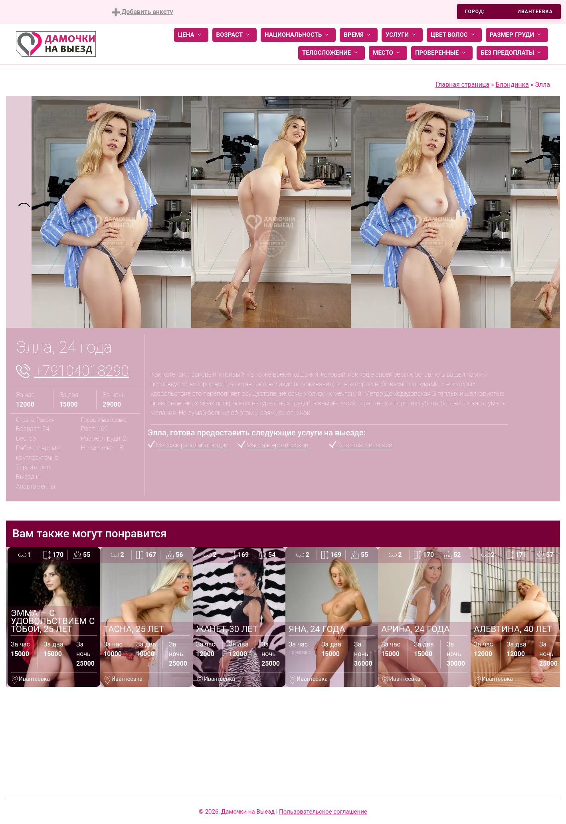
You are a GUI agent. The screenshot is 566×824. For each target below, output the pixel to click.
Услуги (402, 35)
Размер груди (517, 35)
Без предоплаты (512, 53)
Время (359, 35)
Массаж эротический (277, 445)
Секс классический (364, 445)
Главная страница (462, 84)
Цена (191, 35)
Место (388, 53)
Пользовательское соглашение (323, 811)
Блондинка (512, 84)
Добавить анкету (142, 12)
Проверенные (442, 53)
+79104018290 (81, 371)
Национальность (298, 35)
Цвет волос (454, 35)
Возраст (234, 35)
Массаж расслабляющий (192, 445)
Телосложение (331, 53)
